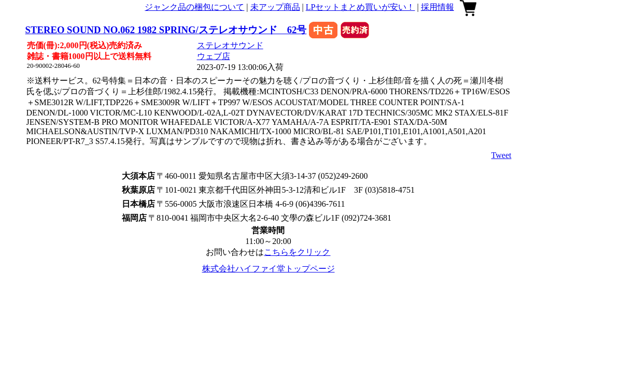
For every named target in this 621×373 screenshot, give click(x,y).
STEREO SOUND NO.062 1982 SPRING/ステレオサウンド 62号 (166, 29)
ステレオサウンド (230, 45)
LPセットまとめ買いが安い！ (360, 7)
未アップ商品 (275, 7)
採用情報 (437, 7)
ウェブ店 (213, 56)
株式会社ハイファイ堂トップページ (268, 268)
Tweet (501, 155)
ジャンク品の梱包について (194, 7)
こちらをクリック (297, 252)
